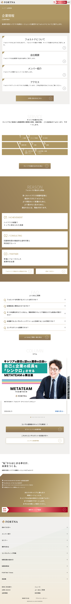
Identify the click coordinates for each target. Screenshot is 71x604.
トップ (3, 8)
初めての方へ (50, 271)
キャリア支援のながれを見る (33, 166)
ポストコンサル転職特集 (33, 429)
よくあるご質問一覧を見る (33, 337)
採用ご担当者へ (7, 587)
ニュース (38, 587)
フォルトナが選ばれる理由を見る (16, 271)
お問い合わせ (6, 590)
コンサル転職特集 (33, 441)
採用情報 (38, 593)
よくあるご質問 (40, 590)
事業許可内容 (25, 598)
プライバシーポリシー (42, 598)
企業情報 (5, 593)
